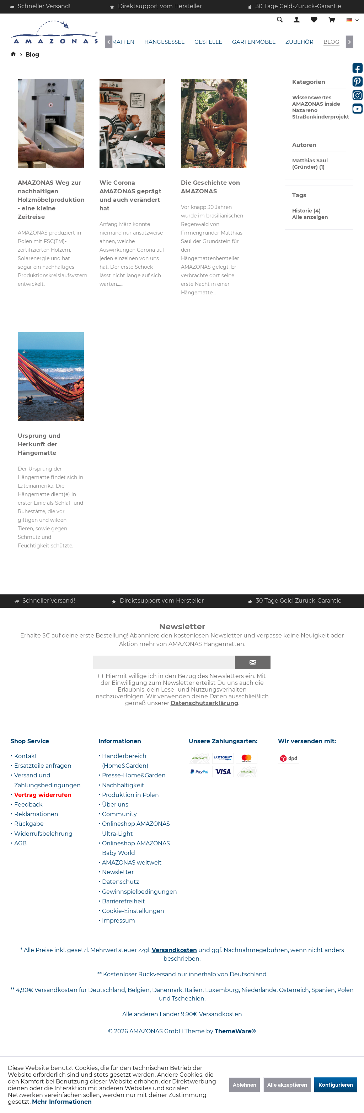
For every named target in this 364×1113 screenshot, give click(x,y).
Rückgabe (29, 823)
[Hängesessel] (164, 42)
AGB (20, 843)
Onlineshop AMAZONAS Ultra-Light (136, 828)
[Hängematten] (112, 42)
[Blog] (331, 42)
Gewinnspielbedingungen (139, 891)
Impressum (118, 920)
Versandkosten (174, 950)
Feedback (28, 804)
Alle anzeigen (310, 217)
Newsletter (118, 872)
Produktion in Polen (130, 795)
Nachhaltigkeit (123, 785)
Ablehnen (244, 1085)
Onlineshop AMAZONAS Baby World (136, 848)
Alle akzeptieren (287, 1085)
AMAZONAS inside (316, 104)
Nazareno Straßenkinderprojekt (320, 113)
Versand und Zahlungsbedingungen (47, 780)
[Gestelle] (208, 42)
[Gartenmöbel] (253, 42)
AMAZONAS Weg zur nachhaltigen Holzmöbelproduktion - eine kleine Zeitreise (51, 199)
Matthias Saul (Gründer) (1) (310, 163)
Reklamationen (36, 814)
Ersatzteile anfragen (42, 765)
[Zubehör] (299, 42)
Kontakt (25, 756)
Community (119, 814)
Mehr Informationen (62, 1101)
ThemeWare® (235, 1031)
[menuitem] (332, 20)
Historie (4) (306, 211)
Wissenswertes (311, 97)
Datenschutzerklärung (204, 703)
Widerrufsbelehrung (43, 833)
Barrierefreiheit (123, 901)
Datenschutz (120, 881)
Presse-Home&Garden (134, 775)
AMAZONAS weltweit (132, 862)
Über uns (115, 804)
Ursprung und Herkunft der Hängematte (39, 444)
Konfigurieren (335, 1085)
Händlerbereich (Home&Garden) (125, 761)
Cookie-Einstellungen (133, 911)
